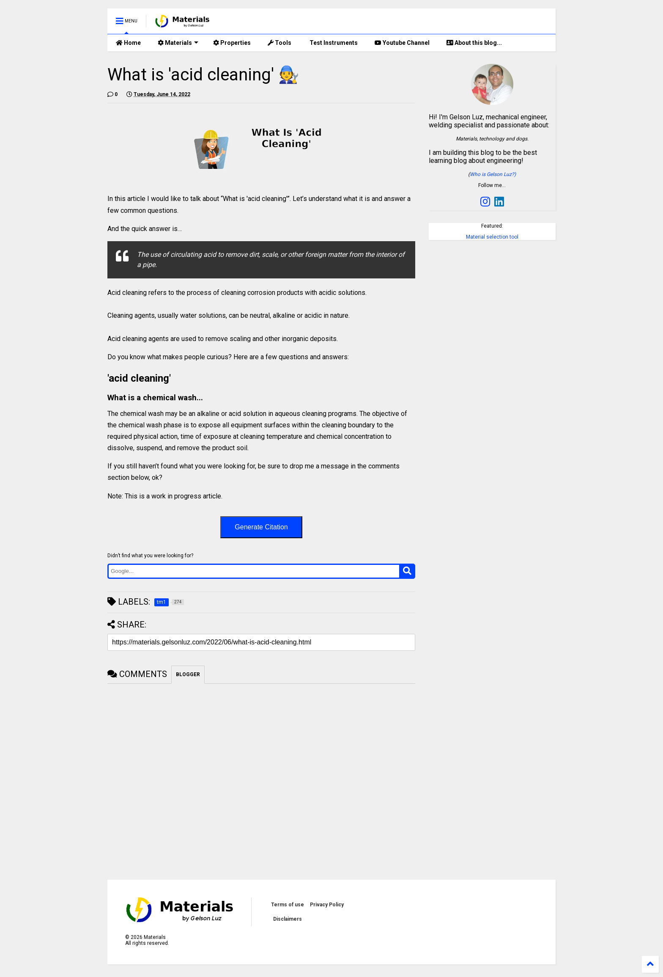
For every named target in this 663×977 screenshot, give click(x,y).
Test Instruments (333, 42)
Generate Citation (261, 527)
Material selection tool (492, 237)
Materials (178, 42)
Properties (232, 42)
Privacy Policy (327, 905)
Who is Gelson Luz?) (493, 174)
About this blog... (474, 42)
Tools (279, 42)
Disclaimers (287, 919)
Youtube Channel (402, 42)
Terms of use (287, 905)
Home (128, 42)
